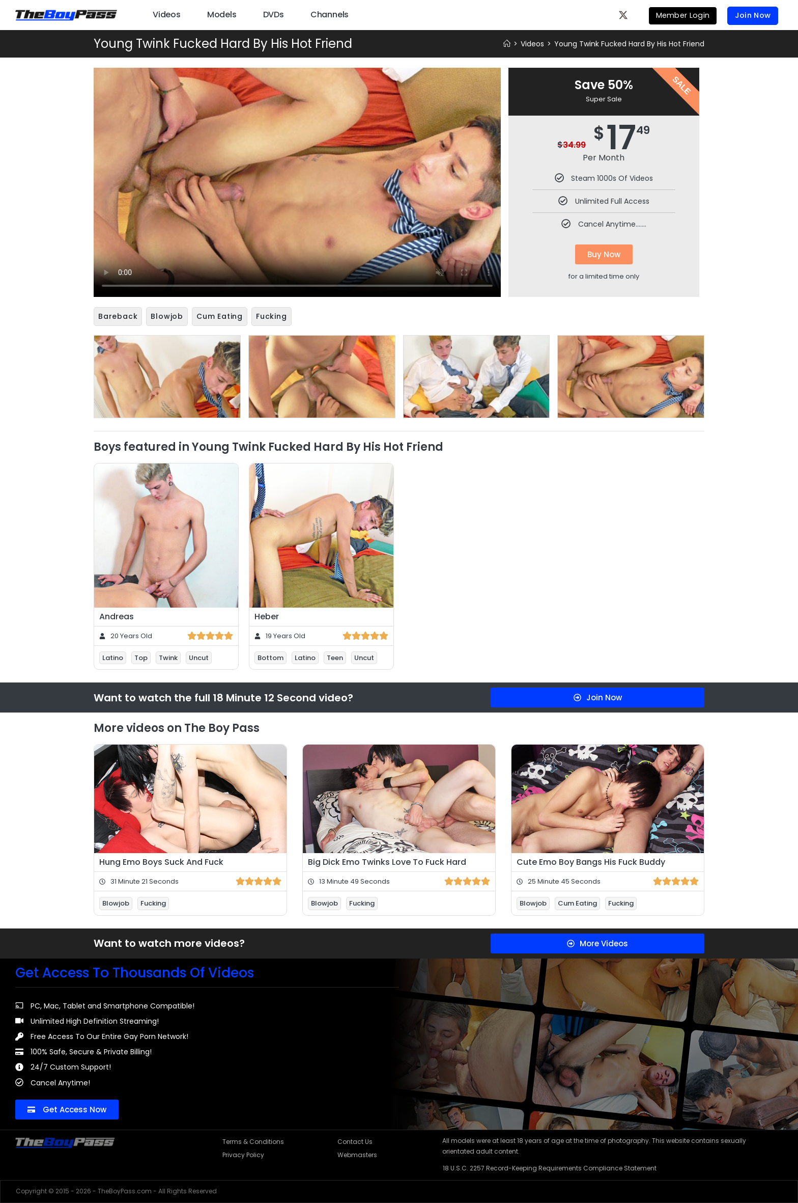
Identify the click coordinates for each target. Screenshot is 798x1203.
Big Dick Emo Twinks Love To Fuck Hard (387, 861)
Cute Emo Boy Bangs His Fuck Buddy (591, 861)
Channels (329, 14)
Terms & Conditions (253, 1140)
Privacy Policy (243, 1154)
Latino (112, 657)
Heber (266, 615)
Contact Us (355, 1140)
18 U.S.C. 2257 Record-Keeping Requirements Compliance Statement (550, 1167)
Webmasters (357, 1154)
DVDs (273, 14)
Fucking (271, 316)
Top (141, 657)
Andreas (116, 615)
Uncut (199, 657)
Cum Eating (219, 316)
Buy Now (603, 254)
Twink (168, 657)
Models (222, 14)
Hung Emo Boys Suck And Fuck (161, 861)
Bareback (117, 316)
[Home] (506, 44)
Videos (167, 14)
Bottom (270, 657)
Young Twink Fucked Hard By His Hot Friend (629, 44)
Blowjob (167, 316)
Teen (335, 657)
